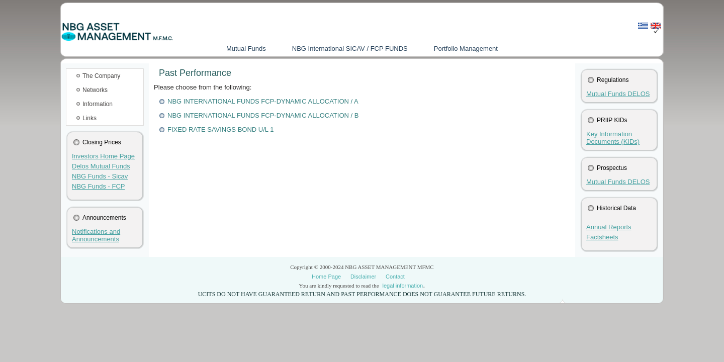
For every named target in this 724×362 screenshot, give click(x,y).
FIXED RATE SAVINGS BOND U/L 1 (220, 129)
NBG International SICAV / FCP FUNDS (350, 48)
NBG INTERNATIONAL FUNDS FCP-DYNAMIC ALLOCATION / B (262, 115)
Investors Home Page (103, 156)
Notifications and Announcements (96, 235)
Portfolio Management (466, 48)
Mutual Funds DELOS (618, 94)
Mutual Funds (246, 48)
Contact (395, 277)
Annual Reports (608, 227)
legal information (402, 286)
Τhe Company (101, 75)
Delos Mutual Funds (101, 166)
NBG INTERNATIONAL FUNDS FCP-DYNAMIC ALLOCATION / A (262, 101)
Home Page (326, 277)
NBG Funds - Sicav (100, 176)
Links (89, 118)
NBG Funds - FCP (98, 186)
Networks (95, 90)
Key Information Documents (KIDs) (613, 137)
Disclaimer (363, 277)
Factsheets (602, 237)
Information (97, 104)
